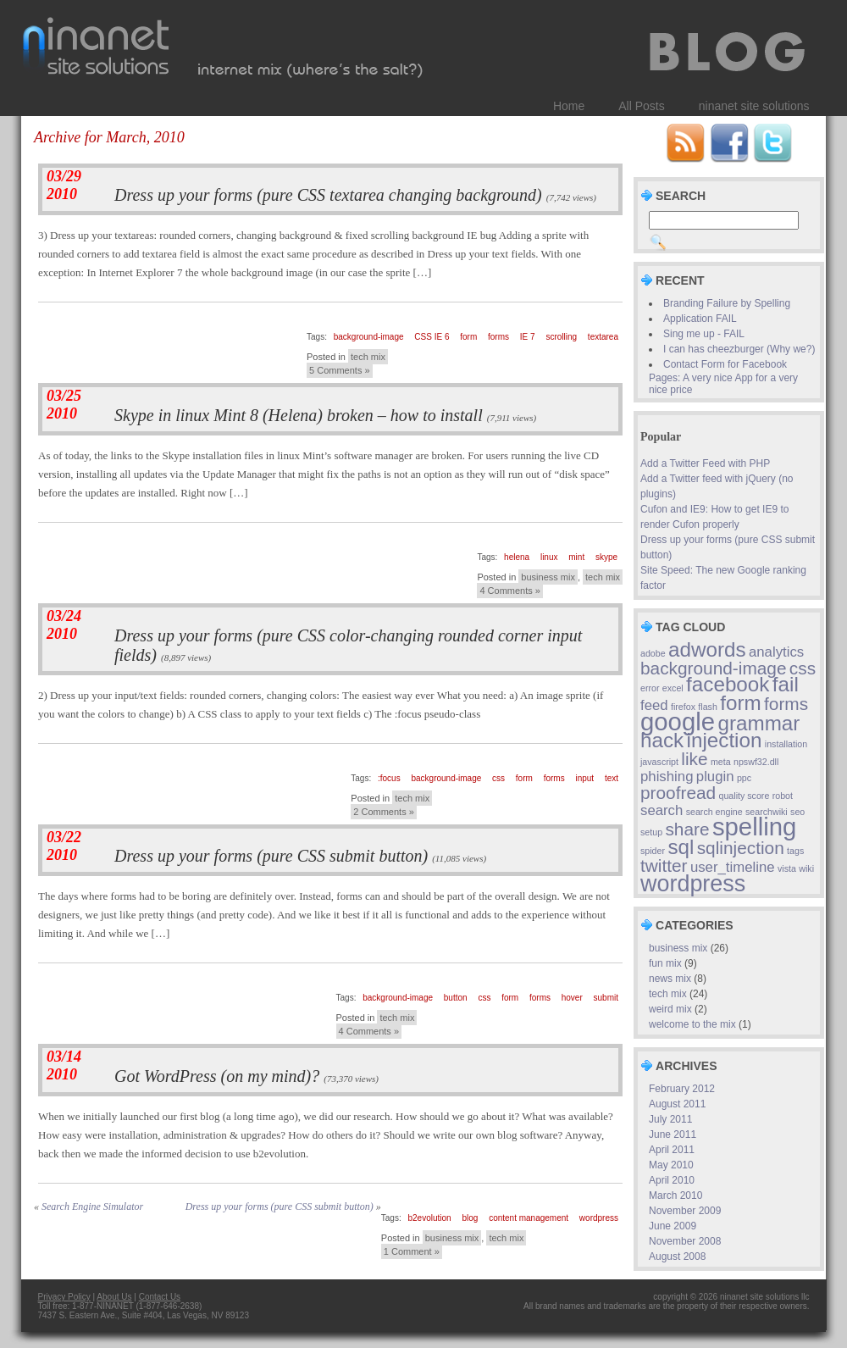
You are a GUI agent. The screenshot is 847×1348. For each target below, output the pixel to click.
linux (549, 557)
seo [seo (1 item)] (797, 812)
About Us (114, 1296)
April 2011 (672, 1150)
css (498, 778)
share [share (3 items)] (687, 829)
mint (576, 557)
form (468, 336)
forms (498, 336)
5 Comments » (339, 370)
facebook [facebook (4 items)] (727, 684)
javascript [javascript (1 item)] (659, 762)
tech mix (368, 357)
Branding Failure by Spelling (726, 303)
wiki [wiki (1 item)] (806, 868)
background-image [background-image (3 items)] (713, 668)
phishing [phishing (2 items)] (666, 776)
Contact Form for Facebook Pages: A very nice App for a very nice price (723, 377)
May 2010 (671, 1165)
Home (568, 106)
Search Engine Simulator (92, 1206)
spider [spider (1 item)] (652, 851)
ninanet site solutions (754, 106)
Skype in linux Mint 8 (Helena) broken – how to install (298, 415)
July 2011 (670, 1119)
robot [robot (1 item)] (782, 795)
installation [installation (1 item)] (786, 744)
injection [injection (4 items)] (724, 740)
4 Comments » (509, 590)
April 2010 (672, 1180)
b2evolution (429, 1218)
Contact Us (159, 1296)
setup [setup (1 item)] (651, 832)
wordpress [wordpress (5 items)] (692, 883)
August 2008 (677, 1256)
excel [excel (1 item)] (673, 688)
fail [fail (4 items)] (785, 684)
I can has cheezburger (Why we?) (739, 349)
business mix (548, 577)
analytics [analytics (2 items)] (776, 652)
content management (528, 1218)
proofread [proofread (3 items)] (678, 792)
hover (572, 997)
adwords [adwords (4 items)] (707, 649)
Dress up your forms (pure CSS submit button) (271, 855)
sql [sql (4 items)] (680, 846)
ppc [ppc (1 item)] (744, 778)
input (584, 778)
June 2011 (672, 1134)
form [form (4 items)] (740, 702)
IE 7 (527, 336)
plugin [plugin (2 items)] (715, 776)
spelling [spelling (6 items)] (754, 826)
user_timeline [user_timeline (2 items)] (732, 867)
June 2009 (672, 1226)
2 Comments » (383, 812)
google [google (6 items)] (677, 721)
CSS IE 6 (431, 336)
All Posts (641, 106)
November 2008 (685, 1241)
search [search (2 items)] (661, 810)
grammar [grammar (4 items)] (758, 723)
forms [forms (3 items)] (786, 703)
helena (516, 557)
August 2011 (677, 1104)
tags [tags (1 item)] (795, 851)
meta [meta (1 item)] (721, 762)
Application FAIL (700, 319)
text (611, 778)
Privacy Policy (64, 1296)
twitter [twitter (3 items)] (664, 865)
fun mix (665, 963)
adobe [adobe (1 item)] (653, 653)
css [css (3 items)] (802, 668)
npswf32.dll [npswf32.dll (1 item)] (756, 762)
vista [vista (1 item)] (787, 868)
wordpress (598, 1218)
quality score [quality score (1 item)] (744, 795)
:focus (389, 778)
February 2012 (682, 1089)
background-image (369, 336)
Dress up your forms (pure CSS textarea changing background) (328, 195)
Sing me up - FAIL (704, 334)
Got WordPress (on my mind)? (216, 1076)
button (456, 997)
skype (606, 557)
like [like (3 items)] (694, 758)
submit (606, 997)
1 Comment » (412, 1251)
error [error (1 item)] (650, 688)
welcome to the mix (692, 1024)
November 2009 (685, 1211)
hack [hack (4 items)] (662, 740)
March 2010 (675, 1195)
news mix (670, 979)
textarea (603, 336)
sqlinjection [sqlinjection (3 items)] (740, 847)
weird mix (670, 1009)
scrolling (561, 336)
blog (470, 1218)
